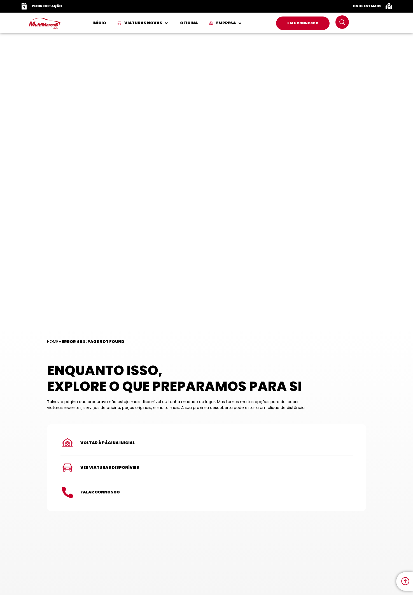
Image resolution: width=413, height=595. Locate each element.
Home (52, 341)
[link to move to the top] (405, 581)
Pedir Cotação (47, 6)
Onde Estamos (367, 6)
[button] (143, 23)
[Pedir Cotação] (24, 6)
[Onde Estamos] (389, 6)
